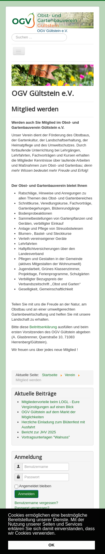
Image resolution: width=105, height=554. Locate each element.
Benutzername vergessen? (36, 503)
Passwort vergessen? (32, 508)
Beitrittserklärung (43, 327)
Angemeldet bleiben (35, 486)
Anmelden (26, 494)
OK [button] (51, 545)
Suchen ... (11, 33)
